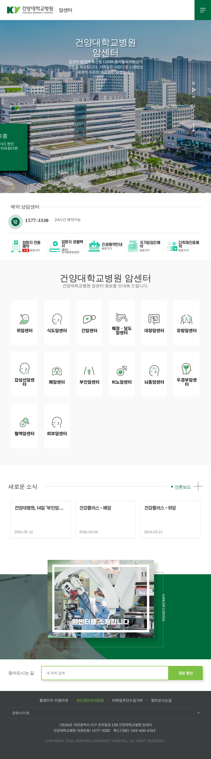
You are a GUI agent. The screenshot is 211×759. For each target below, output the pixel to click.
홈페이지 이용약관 (53, 700)
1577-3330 (101, 730)
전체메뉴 (203, 10)
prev (193, 96)
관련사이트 (21, 713)
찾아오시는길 (161, 700)
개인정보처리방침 (90, 700)
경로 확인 (186, 673)
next (193, 127)
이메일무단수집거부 (127, 700)
